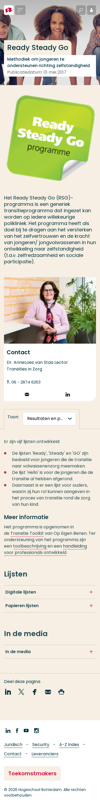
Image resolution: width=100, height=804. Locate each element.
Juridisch (13, 744)
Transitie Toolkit (27, 535)
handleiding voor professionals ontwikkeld (45, 551)
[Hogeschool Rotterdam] (9, 10)
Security (40, 744)
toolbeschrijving (30, 548)
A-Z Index (69, 744)
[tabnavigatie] (49, 418)
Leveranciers (44, 754)
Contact (13, 754)
